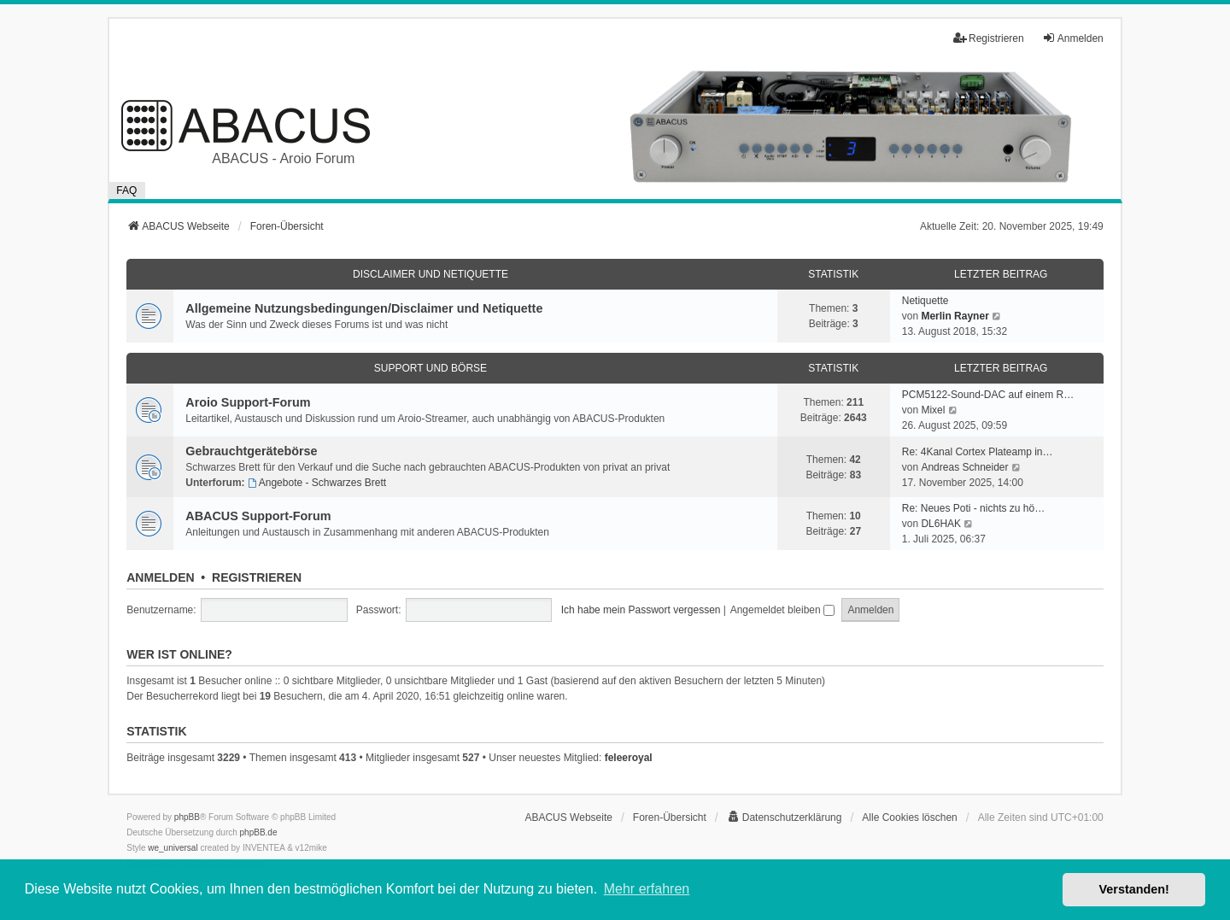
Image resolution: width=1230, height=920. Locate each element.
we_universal (172, 848)
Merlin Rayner (954, 316)
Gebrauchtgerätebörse (251, 451)
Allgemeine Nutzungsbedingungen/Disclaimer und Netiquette (363, 308)
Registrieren (257, 577)
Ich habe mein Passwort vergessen (641, 610)
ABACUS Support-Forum (258, 516)
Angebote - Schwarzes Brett (317, 483)
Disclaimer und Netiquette (430, 274)
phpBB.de (259, 832)
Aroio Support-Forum (247, 402)
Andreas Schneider (964, 467)
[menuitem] (784, 817)
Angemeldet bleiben (782, 610)
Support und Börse (430, 368)
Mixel (933, 410)
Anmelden (160, 577)
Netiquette (925, 301)
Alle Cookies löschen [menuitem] (909, 817)
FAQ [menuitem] (126, 190)
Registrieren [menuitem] (988, 38)
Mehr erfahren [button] (647, 889)
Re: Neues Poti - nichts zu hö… (973, 508)
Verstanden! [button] (1134, 889)
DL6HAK (941, 524)
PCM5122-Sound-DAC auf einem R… (988, 395)
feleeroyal (629, 758)
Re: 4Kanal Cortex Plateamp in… (977, 452)
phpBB (187, 817)
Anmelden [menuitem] (1073, 38)
